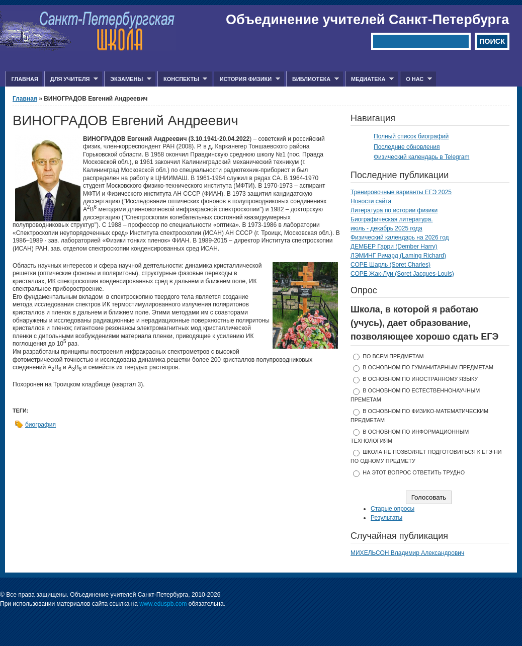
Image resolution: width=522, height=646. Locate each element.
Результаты (386, 517)
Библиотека (312, 79)
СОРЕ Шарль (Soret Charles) (390, 264)
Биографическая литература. (392, 219)
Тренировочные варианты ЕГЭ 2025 (401, 192)
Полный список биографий (411, 136)
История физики (247, 79)
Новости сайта (371, 201)
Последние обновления (407, 146)
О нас (416, 79)
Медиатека (369, 79)
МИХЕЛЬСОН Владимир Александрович (407, 552)
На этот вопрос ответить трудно (414, 472)
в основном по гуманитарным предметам (428, 367)
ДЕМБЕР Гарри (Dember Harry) (394, 246)
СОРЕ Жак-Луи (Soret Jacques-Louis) (402, 273)
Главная (24, 79)
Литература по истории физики (394, 210)
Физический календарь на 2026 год (400, 237)
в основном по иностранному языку (420, 379)
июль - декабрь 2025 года (386, 228)
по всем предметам (393, 356)
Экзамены (127, 79)
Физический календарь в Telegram (421, 156)
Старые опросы (392, 508)
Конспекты (182, 79)
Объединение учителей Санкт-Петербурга (367, 19)
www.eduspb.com (163, 603)
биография (40, 424)
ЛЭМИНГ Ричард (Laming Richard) (398, 255)
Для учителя (71, 79)
